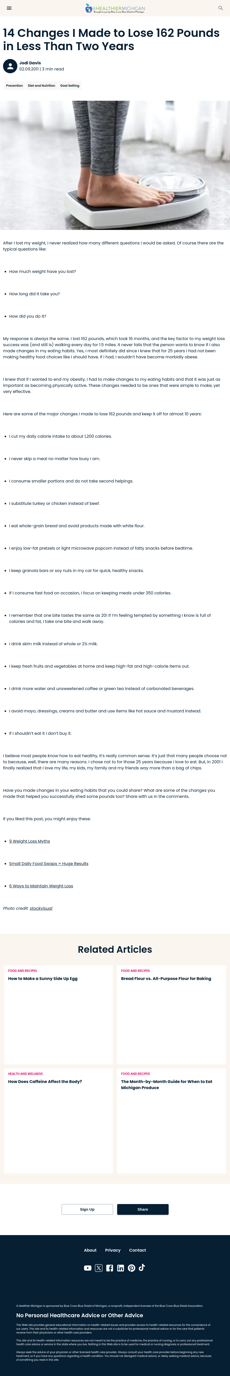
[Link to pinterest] (131, 1269)
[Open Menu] (9, 8)
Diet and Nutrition (41, 85)
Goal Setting (69, 85)
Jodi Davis (30, 63)
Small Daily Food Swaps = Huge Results (48, 864)
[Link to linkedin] (120, 1269)
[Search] (221, 8)
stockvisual (41, 908)
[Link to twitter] (98, 1269)
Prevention (14, 85)
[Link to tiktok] (142, 1269)
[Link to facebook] (109, 1269)
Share (143, 1209)
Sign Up (87, 1209)
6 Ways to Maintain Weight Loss (41, 886)
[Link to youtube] (87, 1269)
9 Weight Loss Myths (29, 841)
